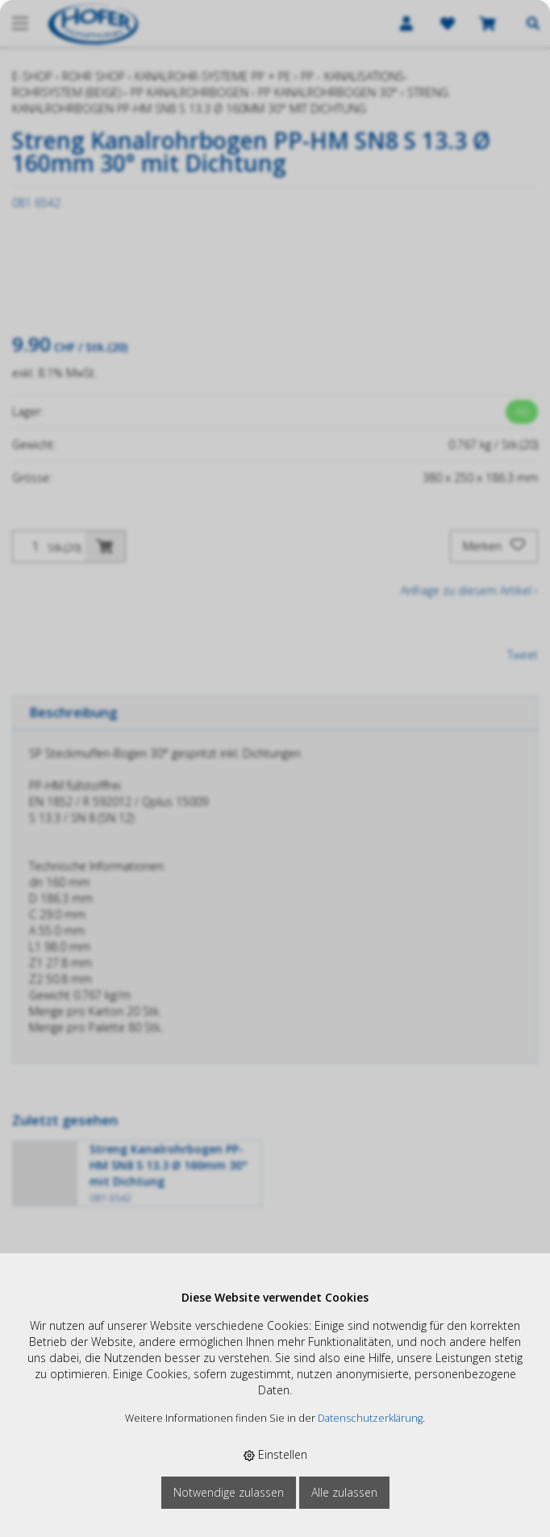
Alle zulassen (344, 1492)
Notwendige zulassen (228, 1492)
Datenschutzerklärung (370, 1418)
